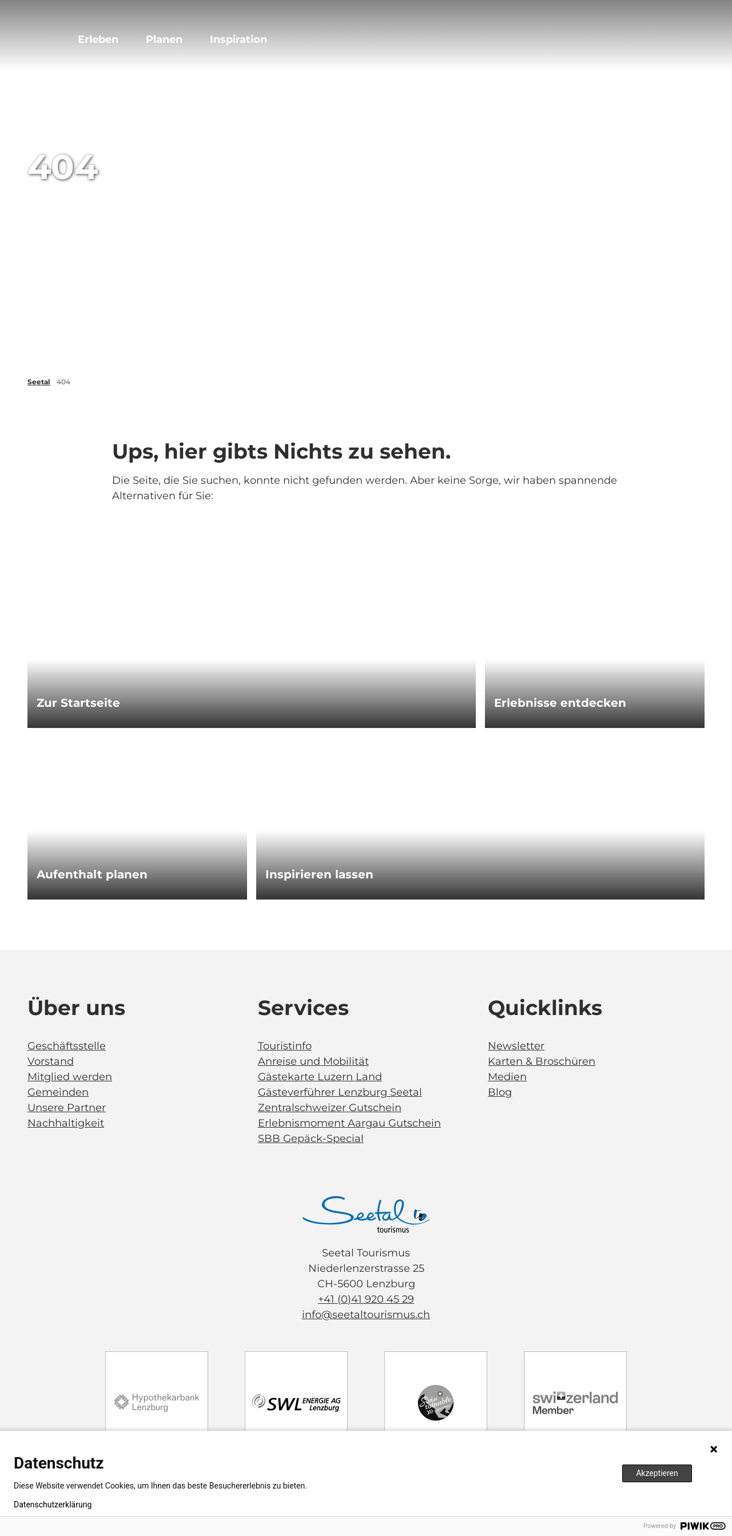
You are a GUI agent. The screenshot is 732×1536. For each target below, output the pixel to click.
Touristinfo (285, 1046)
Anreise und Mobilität (313, 1061)
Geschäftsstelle (66, 1046)
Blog (500, 1092)
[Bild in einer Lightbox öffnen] (366, 1214)
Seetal (38, 381)
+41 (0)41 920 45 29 (366, 1299)
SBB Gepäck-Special (311, 1138)
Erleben (98, 39)
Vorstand (50, 1061)
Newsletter (516, 1046)
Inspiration (238, 39)
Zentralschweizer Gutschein (329, 1107)
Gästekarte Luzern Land (320, 1077)
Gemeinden (58, 1092)
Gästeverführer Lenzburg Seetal (340, 1092)
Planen (164, 39)
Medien (507, 1077)
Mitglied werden (69, 1077)
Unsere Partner (66, 1107)
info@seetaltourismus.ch (366, 1314)
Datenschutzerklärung (53, 1504)
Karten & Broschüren (541, 1061)
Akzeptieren (657, 1473)
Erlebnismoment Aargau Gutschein (349, 1123)
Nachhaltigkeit (65, 1123)
